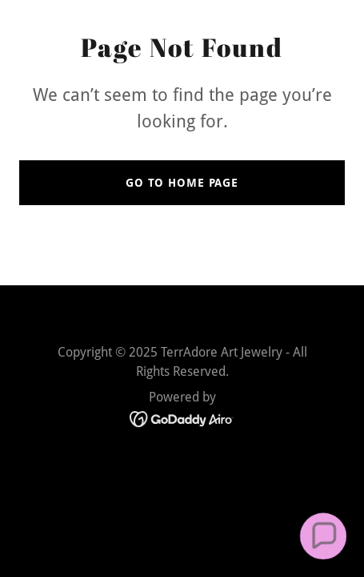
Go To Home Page (182, 182)
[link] (182, 418)
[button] (322, 535)
